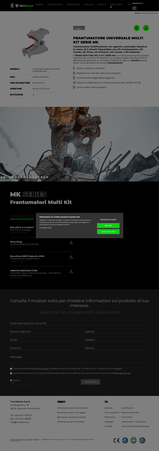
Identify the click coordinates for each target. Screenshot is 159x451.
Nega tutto (108, 225)
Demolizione (153, 13)
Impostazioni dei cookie (108, 219)
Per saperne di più (46, 227)
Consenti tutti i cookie (108, 231)
